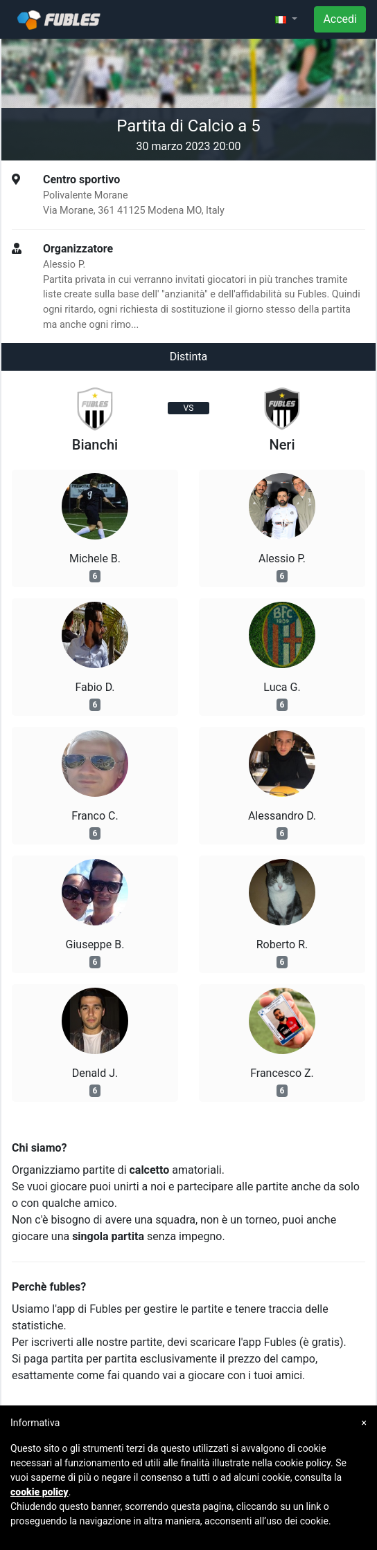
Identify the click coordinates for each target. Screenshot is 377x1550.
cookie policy (39, 1491)
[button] (286, 19)
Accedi (340, 19)
